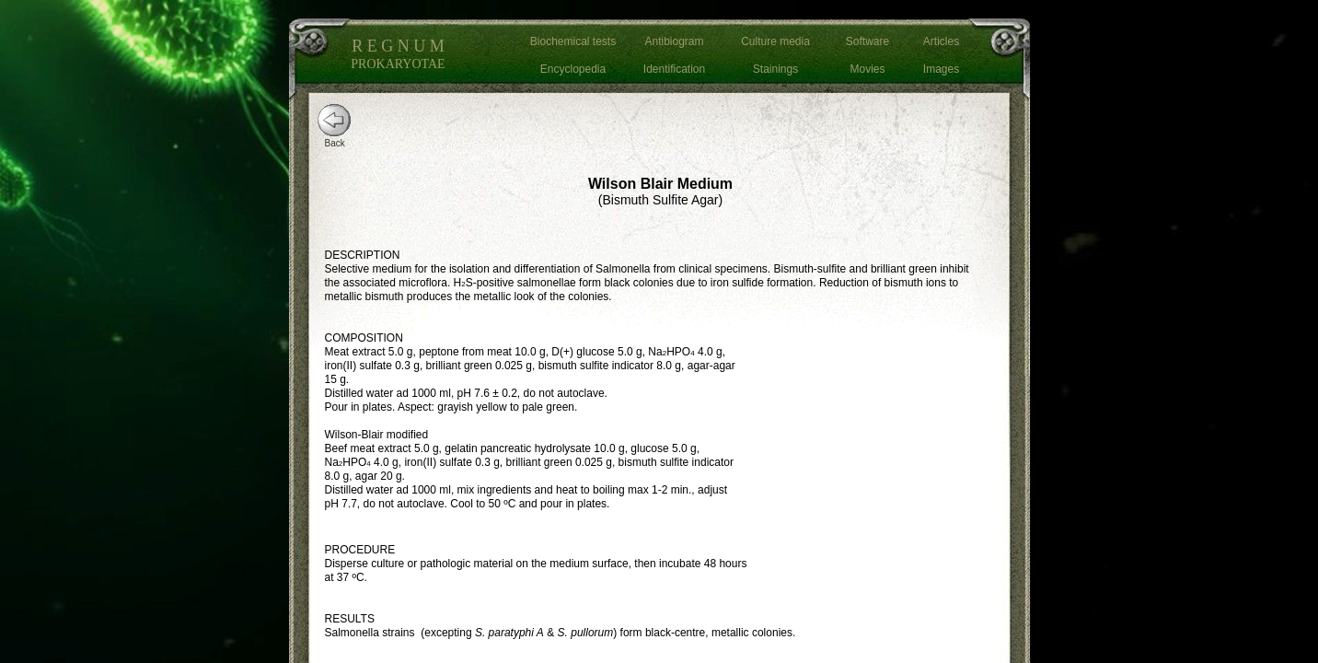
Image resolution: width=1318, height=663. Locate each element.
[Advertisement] (882, 456)
